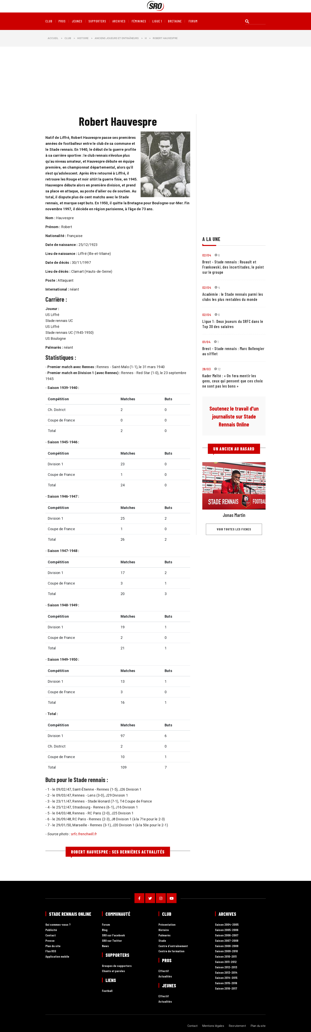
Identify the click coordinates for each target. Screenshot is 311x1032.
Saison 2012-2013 (226, 967)
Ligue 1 (157, 21)
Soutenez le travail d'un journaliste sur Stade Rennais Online (234, 416)
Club (48, 21)
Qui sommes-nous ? (58, 924)
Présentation (167, 924)
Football (107, 991)
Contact (50, 935)
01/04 (206, 342)
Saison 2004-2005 (227, 924)
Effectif (163, 971)
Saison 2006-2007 (226, 935)
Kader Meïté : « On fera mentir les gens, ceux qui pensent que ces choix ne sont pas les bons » (232, 380)
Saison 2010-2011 (226, 956)
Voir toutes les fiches (234, 529)
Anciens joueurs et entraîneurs (117, 38)
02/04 (206, 255)
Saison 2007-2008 (226, 940)
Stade (162, 940)
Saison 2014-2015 (226, 977)
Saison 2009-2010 (226, 951)
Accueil (53, 38)
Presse (50, 940)
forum (193, 21)
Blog (105, 930)
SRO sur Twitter (112, 940)
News (105, 946)
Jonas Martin (234, 515)
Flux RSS (50, 951)
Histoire (82, 38)
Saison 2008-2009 (226, 946)
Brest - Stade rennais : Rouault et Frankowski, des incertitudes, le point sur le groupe (233, 267)
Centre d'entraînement (173, 946)
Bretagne (175, 21)
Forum (106, 924)
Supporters (97, 21)
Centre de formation (171, 951)
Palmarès (164, 935)
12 (217, 369)
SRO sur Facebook (113, 935)
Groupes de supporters (117, 966)
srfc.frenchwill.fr (84, 834)
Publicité (51, 930)
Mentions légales (213, 1025)
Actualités (165, 976)
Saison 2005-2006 (226, 930)
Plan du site (52, 946)
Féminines (139, 21)
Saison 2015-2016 (226, 983)
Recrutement (237, 1025)
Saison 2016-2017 (226, 988)
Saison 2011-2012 (226, 962)
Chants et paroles (113, 971)
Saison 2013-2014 (226, 972)
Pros (62, 21)
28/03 (206, 369)
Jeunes (77, 21)
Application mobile (57, 956)
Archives (119, 21)
